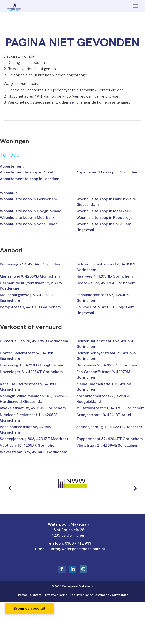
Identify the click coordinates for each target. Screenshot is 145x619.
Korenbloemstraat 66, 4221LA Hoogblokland (103, 398)
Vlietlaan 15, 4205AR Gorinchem (29, 445)
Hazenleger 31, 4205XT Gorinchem (31, 371)
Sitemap (22, 595)
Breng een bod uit (29, 608)
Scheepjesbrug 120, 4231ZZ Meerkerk (110, 426)
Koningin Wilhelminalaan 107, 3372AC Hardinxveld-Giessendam (33, 398)
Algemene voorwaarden (111, 595)
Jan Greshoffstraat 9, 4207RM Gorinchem (103, 374)
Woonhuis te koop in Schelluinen (28, 224)
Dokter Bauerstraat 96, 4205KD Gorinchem (28, 355)
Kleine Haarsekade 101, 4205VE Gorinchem (105, 386)
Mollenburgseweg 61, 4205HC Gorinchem (26, 297)
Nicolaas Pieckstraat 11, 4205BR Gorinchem (29, 417)
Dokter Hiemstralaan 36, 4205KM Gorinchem (106, 267)
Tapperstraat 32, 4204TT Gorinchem (109, 438)
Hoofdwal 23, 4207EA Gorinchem (105, 282)
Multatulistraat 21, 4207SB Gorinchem (110, 408)
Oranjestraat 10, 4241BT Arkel (103, 414)
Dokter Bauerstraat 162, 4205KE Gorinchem (105, 343)
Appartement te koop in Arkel (26, 172)
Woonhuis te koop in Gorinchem (28, 199)
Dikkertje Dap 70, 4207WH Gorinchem (34, 341)
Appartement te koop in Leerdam (29, 178)
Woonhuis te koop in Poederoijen (105, 217)
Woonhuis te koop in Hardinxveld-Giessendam (106, 201)
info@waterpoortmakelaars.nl (78, 548)
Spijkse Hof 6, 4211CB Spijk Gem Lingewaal (105, 309)
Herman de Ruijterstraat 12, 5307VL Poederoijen (32, 285)
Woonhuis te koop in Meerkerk (103, 210)
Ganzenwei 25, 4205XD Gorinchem (107, 365)
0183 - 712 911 (78, 543)
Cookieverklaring (81, 595)
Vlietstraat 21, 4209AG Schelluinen (107, 445)
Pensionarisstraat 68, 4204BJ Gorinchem (26, 429)
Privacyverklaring (55, 595)
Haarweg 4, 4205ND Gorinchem (104, 276)
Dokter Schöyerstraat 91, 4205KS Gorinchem (106, 355)
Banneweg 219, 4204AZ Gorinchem (31, 264)
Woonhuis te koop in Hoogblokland (31, 210)
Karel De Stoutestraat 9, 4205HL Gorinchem (29, 386)
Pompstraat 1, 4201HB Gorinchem (30, 307)
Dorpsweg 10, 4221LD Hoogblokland (32, 365)
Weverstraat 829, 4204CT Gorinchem (33, 452)
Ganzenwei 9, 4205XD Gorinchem (30, 276)
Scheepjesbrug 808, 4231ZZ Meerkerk (34, 438)
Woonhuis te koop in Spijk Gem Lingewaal (103, 227)
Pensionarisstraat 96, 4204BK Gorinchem (102, 297)
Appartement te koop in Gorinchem (108, 172)
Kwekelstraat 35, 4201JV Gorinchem (33, 408)
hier (72, 102)
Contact (35, 595)
